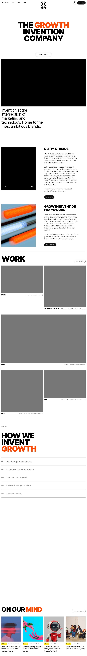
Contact (81, 3)
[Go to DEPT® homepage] (43, 5)
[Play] (5, 186)
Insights (18, 2)
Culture (24, 2)
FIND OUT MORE (50, 246)
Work (13, 2)
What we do (5, 2)
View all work (43, 54)
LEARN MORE (49, 198)
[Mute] (32, 186)
